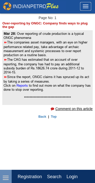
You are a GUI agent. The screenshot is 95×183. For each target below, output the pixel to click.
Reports (22, 85)
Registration (29, 176)
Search (54, 176)
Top (54, 116)
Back (42, 116)
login (72, 176)
